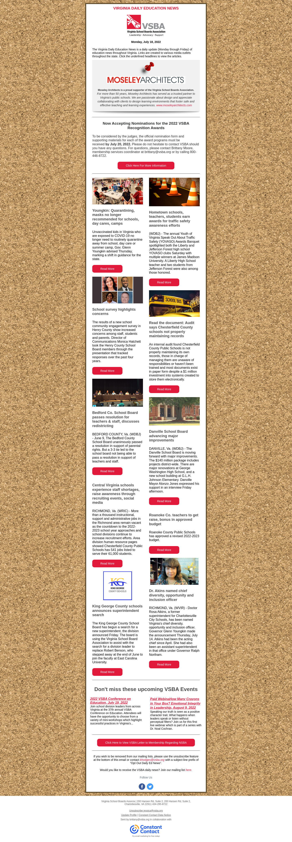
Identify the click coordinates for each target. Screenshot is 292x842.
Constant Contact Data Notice (155, 815)
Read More (107, 268)
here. (189, 770)
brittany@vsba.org (139, 819)
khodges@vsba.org (152, 759)
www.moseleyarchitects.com (174, 105)
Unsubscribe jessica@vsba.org (146, 810)
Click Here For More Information (146, 165)
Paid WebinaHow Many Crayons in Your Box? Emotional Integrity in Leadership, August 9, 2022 (175, 703)
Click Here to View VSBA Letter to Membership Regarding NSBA (146, 742)
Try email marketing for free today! (146, 836)
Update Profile (129, 815)
